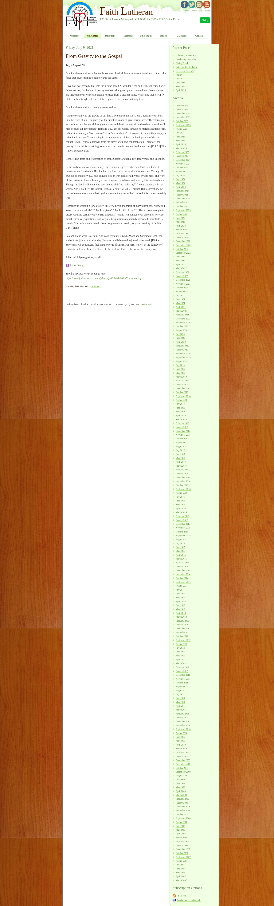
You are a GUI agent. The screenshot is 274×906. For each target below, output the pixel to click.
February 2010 (182, 752)
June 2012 (180, 651)
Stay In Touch (204, 11)
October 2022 (182, 249)
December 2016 (183, 477)
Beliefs (163, 35)
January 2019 (182, 384)
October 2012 (182, 636)
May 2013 (180, 609)
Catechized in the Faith (186, 67)
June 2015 (180, 547)
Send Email (146, 304)
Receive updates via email (188, 900)
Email (177, 19)
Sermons (128, 35)
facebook (184, 4)
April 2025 (181, 90)
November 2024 (183, 163)
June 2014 (180, 593)
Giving (205, 20)
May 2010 (180, 740)
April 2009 (181, 791)
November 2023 (183, 202)
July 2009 (180, 779)
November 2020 (183, 322)
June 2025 (180, 82)
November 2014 (183, 574)
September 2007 (183, 857)
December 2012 (183, 628)
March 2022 (181, 268)
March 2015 (181, 558)
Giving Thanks (182, 63)
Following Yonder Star (186, 55)
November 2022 (183, 245)
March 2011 (181, 709)
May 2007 (180, 872)
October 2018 (182, 392)
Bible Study (146, 35)
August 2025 (181, 129)
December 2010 (183, 721)
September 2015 (183, 535)
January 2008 (182, 845)
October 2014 (182, 578)
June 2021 (180, 299)
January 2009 (182, 802)
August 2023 (181, 214)
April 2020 (181, 342)
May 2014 (180, 597)
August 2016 (181, 493)
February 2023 (182, 233)
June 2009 (180, 783)
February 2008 (182, 841)
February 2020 (182, 345)
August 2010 (181, 733)
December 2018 (183, 388)
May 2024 (180, 183)
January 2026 (182, 109)
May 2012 (180, 655)
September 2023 (183, 210)
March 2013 (181, 616)
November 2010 (183, 725)
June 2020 (180, 338)
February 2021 (182, 314)
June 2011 (180, 698)
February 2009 (182, 798)
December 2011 (183, 675)
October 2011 (182, 682)
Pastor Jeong (77, 265)
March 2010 (181, 748)
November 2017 (183, 434)
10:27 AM (95, 286)
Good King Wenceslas (186, 59)
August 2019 (181, 361)
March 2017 (181, 466)
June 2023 (180, 218)
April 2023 (181, 225)
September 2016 (183, 489)
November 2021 (183, 284)
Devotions (110, 35)
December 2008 (183, 806)
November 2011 (183, 679)
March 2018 (181, 419)
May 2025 (180, 86)
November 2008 (183, 810)
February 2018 (182, 423)
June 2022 (180, 256)
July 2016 (180, 497)
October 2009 (182, 768)
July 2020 (180, 334)
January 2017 (182, 473)
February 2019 (182, 380)
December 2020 (183, 318)
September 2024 (183, 171)
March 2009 (181, 795)
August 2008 (181, 822)
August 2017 (181, 446)
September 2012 (183, 640)
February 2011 (182, 713)
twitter (191, 4)
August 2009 (181, 775)
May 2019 (180, 373)
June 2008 (180, 826)
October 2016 (182, 485)
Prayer (179, 74)
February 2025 (182, 152)
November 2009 (183, 764)
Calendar (181, 35)
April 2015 (181, 555)
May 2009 (180, 787)
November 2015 (183, 527)
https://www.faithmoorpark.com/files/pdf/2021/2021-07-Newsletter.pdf (103, 278)
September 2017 (183, 442)
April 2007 (181, 876)
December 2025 (183, 113)
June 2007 (180, 868)
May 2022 (180, 260)
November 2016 (183, 481)
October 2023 (182, 206)
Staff (187, 11)
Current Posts (182, 105)
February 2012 (182, 667)
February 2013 (182, 620)
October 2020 (182, 326)
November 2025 (183, 117)
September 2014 (183, 582)
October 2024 (182, 167)
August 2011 (181, 690)
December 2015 (183, 524)
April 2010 (181, 744)
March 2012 (181, 663)
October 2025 (182, 121)
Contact (194, 11)
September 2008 (183, 818)
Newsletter (92, 35)
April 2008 (181, 833)
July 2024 (180, 175)
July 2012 (180, 648)
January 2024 (182, 194)
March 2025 (181, 148)
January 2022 (182, 276)
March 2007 (181, 880)
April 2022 (181, 264)
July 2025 (180, 78)
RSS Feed (181, 895)
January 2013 (182, 624)
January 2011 (182, 717)
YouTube (206, 4)
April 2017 (181, 462)
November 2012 (183, 632)
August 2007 (181, 861)
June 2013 (180, 605)
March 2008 (181, 837)
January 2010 (182, 756)
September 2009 (183, 771)
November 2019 (183, 353)
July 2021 (180, 295)
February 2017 (182, 469)
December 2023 (183, 198)
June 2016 (180, 500)
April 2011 (181, 706)
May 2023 (180, 221)
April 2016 (181, 508)
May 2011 (180, 702)
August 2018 (181, 400)
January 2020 (182, 349)
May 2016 (180, 504)
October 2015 (182, 531)
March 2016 (181, 512)
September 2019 (183, 357)
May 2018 (180, 411)
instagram (199, 4)
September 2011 (183, 686)
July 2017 (180, 450)
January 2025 (182, 156)
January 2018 (182, 427)
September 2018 (183, 396)
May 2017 (180, 458)
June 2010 (180, 737)
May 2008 (180, 830)
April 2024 (181, 187)
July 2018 (180, 403)
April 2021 (181, 307)
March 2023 (181, 229)
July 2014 (180, 589)
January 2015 (182, 566)
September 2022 (183, 252)
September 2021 (183, 291)
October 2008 (182, 814)
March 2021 (181, 311)
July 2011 (180, 694)
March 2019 (181, 376)
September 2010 (183, 729)
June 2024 (180, 179)
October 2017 (182, 438)
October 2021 (182, 287)
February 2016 (182, 516)
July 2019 (180, 365)
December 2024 (183, 160)
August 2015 (181, 539)
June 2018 (180, 407)
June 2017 (180, 454)
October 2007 (182, 853)
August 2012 (181, 644)
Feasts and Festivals (185, 71)
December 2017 (183, 431)
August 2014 (181, 585)
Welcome (74, 35)
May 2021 (180, 303)
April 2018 (181, 415)
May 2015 (180, 551)
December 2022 (183, 241)
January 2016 (182, 520)
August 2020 (181, 330)
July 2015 (180, 543)
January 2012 (182, 671)
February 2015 (182, 562)
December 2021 (183, 280)
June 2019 (180, 369)
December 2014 (183, 570)
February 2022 (182, 272)
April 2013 (181, 613)
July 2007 (180, 864)
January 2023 (182, 237)
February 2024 (182, 190)
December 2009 (183, 760)
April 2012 (181, 659)
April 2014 (181, 601)
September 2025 (183, 125)
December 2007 (183, 849)
